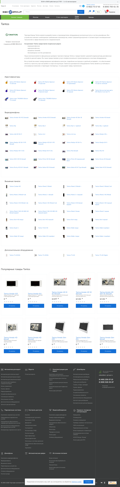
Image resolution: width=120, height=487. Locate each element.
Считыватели (29, 428)
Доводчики (28, 422)
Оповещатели (77, 417)
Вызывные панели (6, 463)
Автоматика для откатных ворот (10, 374)
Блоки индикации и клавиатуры (82, 430)
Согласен (88, 482)
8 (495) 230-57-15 (106, 379)
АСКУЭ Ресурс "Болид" (79, 437)
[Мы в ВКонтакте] (101, 482)
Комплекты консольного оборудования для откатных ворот (59, 375)
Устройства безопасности (8, 394)
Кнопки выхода (29, 433)
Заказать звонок (91, 4)
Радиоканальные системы (80, 428)
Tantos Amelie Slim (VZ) (59, 338)
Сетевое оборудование (56, 437)
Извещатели (76, 415)
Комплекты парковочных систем (10, 415)
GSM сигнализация (78, 425)
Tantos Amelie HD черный (34, 338)
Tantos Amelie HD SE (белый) (84, 293)
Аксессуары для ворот (55, 390)
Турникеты (28, 447)
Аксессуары (52, 434)
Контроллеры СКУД (30, 430)
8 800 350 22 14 (16, 44)
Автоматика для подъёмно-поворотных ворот (8, 382)
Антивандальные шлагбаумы (81, 377)
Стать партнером (25, 6)
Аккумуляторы (53, 465)
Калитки (27, 415)
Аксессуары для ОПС (79, 440)
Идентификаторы (30, 435)
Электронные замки (30, 425)
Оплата (51, 6)
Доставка (45, 6)
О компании (15, 6)
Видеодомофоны (6, 460)
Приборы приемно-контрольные (82, 422)
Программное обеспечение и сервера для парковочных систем (10, 422)
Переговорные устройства (8, 466)
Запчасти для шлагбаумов (80, 400)
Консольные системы (7, 399)
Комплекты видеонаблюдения (57, 415)
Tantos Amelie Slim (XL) (83, 338)
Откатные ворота (30, 374)
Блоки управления (6, 386)
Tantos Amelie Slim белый (107, 338)
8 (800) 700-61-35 (111, 7)
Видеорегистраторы (55, 420)
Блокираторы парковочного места (11, 430)
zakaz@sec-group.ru (106, 375)
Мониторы (52, 429)
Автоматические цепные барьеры (83, 403)
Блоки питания (53, 458)
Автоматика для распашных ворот (10, 377)
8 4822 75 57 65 (93, 7)
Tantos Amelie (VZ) (11, 294)
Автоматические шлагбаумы (81, 374)
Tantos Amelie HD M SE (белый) (59, 293)
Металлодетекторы (30, 438)
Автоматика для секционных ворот (11, 379)
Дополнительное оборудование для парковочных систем (10, 426)
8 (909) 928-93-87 (106, 382)
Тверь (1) (3, 6)
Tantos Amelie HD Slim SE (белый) (106, 293)
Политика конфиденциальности (108, 386)
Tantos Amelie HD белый (10, 338)
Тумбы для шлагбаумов (79, 382)
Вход (98, 12)
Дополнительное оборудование (10, 402)
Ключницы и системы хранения (34, 441)
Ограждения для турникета (32, 417)
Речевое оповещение (79, 420)
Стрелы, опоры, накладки (80, 384)
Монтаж (39, 6)
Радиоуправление (6, 391)
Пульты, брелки (5, 389)
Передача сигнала (54, 432)
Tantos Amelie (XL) (35, 294)
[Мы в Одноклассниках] (104, 482)
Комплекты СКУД (30, 420)
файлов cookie (76, 482)
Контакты (57, 6)
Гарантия (33, 6)
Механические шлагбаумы (80, 379)
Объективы (52, 427)
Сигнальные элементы (7, 396)
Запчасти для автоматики (8, 404)
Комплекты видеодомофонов (9, 458)
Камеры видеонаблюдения (56, 417)
